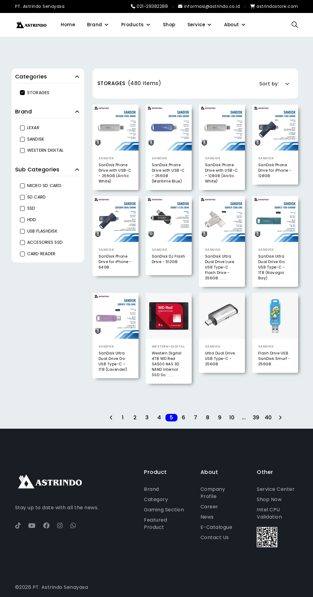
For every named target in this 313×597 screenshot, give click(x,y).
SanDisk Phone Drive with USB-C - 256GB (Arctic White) (115, 173)
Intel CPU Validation (269, 513)
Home (68, 24)
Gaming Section (164, 509)
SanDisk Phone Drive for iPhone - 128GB (275, 170)
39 (256, 417)
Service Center (276, 489)
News (207, 516)
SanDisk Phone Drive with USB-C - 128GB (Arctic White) (221, 173)
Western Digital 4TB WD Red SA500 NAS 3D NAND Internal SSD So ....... (167, 379)
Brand (94, 24)
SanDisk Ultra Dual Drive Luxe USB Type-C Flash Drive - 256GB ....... (219, 282)
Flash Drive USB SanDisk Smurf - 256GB (274, 374)
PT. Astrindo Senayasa (40, 6)
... (244, 417)
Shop (169, 24)
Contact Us (215, 537)
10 (232, 417)
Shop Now (269, 499)
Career (209, 506)
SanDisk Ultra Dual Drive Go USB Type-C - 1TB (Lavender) (113, 376)
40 (268, 417)
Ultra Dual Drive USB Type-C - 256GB (220, 374)
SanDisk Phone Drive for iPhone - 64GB (115, 277)
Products (132, 24)
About (231, 24)
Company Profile (213, 493)
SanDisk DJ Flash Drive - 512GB (168, 274)
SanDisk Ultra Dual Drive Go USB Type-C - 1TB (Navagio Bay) (271, 282)
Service (196, 24)
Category (156, 499)
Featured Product (155, 523)
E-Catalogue (217, 527)
